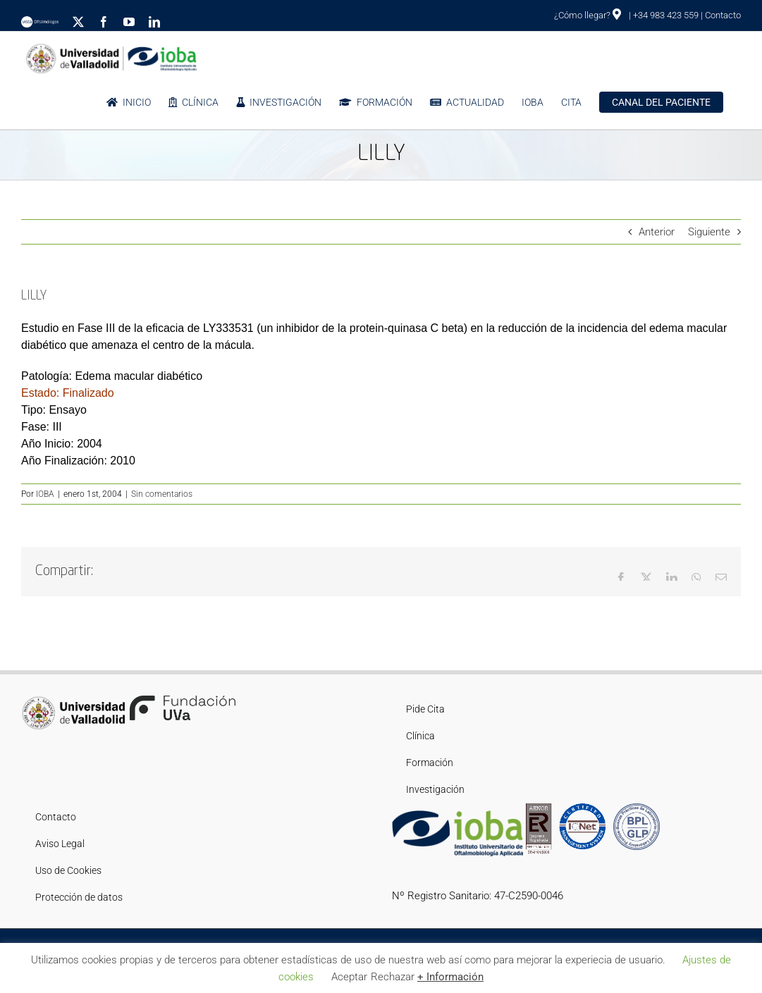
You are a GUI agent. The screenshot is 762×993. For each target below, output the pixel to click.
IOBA (45, 494)
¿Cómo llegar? (587, 15)
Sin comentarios (161, 494)
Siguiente (709, 232)
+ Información (450, 976)
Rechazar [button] (392, 976)
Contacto (723, 15)
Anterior (657, 232)
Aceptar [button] (349, 976)
